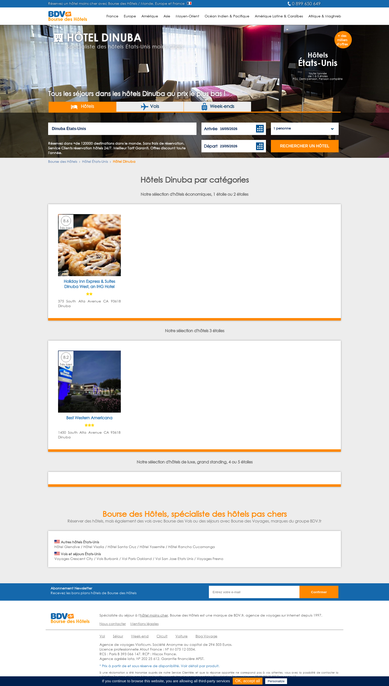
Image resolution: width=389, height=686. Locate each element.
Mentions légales (144, 623)
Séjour (118, 636)
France (112, 16)
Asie (166, 16)
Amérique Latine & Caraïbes (279, 16)
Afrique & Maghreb (324, 16)
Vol (102, 636)
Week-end (140, 636)
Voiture (181, 636)
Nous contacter (112, 623)
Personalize (276, 681)
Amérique (149, 16)
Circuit (162, 636)
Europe (130, 16)
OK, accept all (247, 681)
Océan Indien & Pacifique (227, 16)
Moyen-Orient (187, 16)
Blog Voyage (206, 636)
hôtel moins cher (154, 615)
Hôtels (82, 106)
